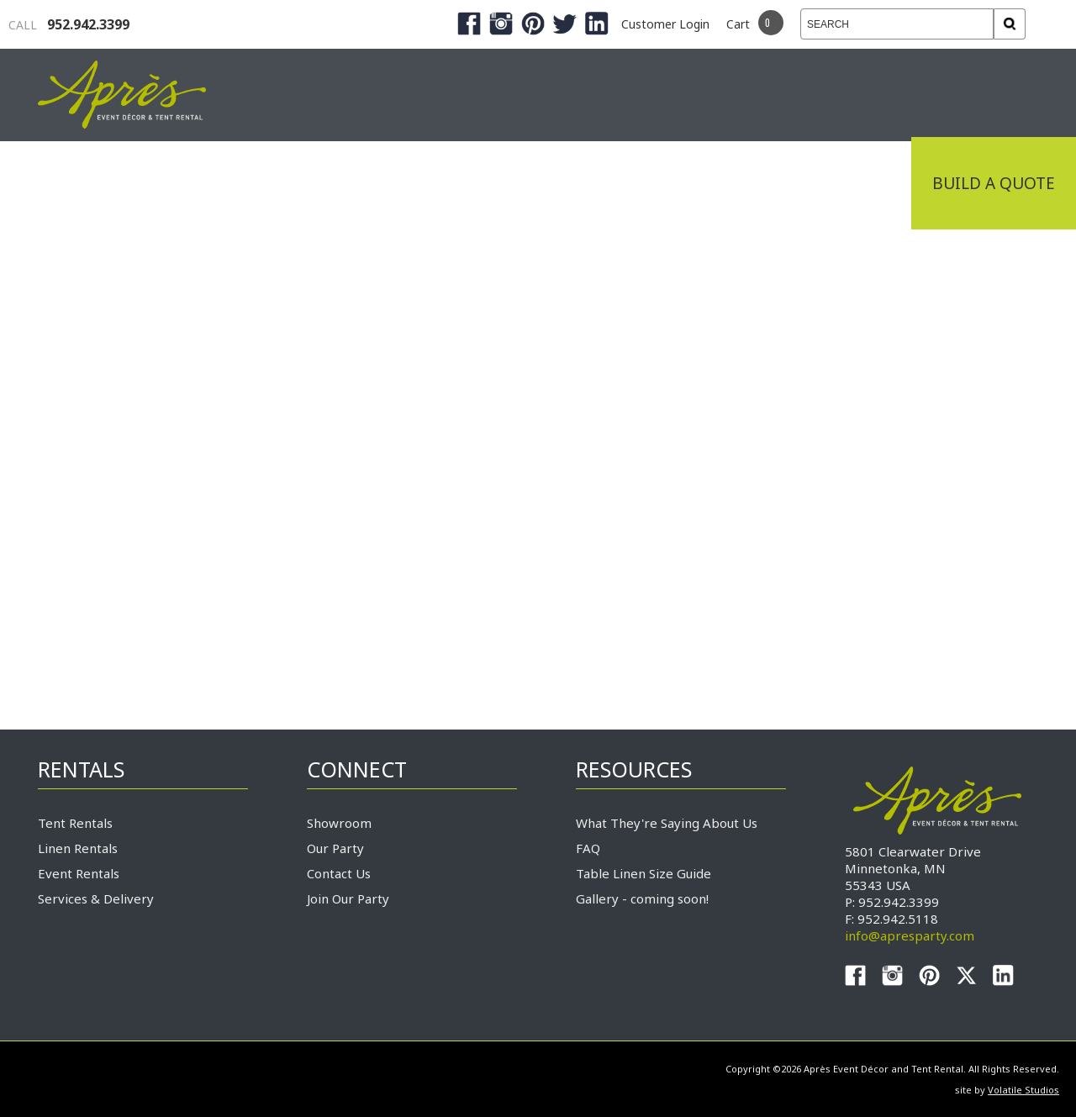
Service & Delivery (692, 183)
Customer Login (665, 24)
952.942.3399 (68, 24)
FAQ (588, 848)
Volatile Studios (1023, 1089)
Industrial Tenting (136, 183)
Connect (851, 183)
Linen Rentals (78, 848)
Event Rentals (78, 873)
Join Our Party (348, 898)
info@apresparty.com (909, 935)
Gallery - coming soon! (642, 898)
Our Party (335, 848)
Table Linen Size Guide (643, 873)
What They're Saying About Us (666, 822)
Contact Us (339, 873)
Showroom (339, 822)
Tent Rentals (75, 822)
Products (529, 183)
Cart (738, 24)
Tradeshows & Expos (354, 183)
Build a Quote (993, 183)
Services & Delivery (96, 898)
